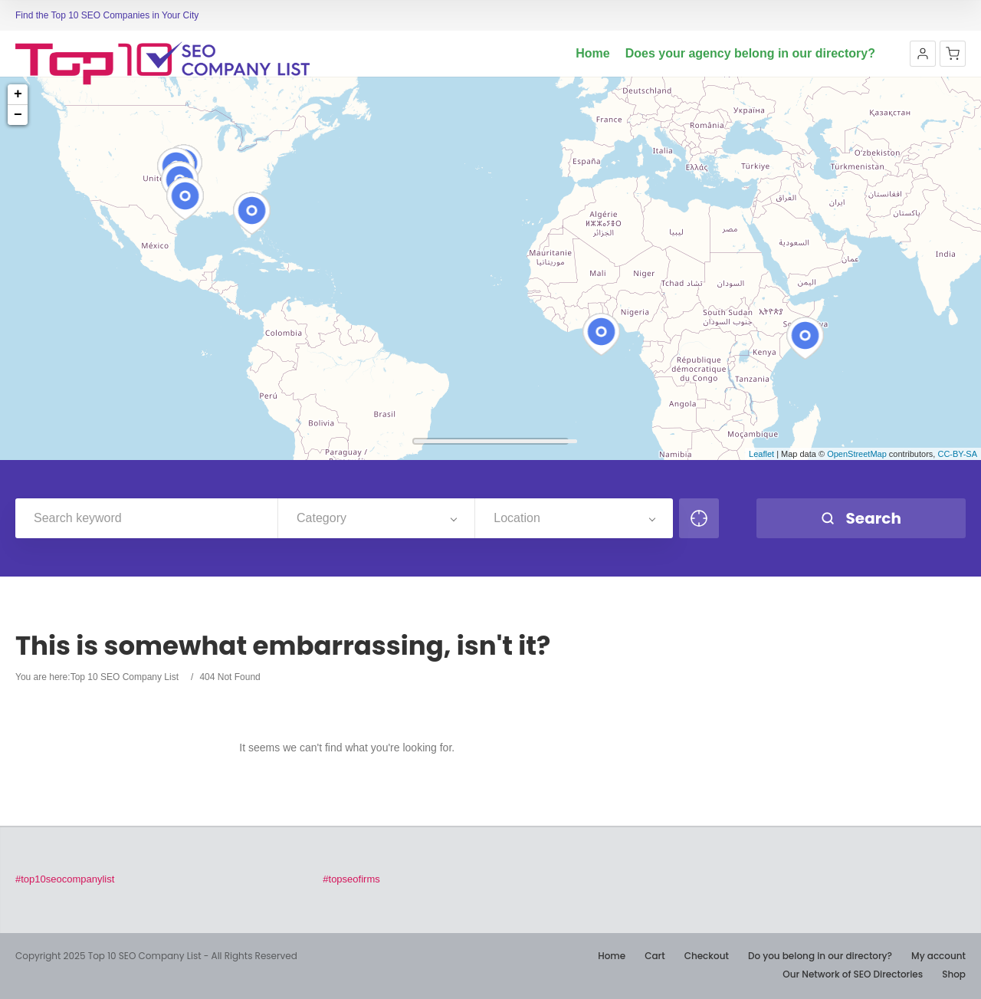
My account (938, 955)
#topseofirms (351, 879)
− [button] (18, 115)
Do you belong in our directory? (820, 955)
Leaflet (761, 453)
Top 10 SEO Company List (125, 677)
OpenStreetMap (857, 453)
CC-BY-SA (957, 453)
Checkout (706, 955)
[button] (923, 54)
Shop (954, 974)
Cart (654, 955)
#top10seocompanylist (64, 879)
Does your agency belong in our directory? (750, 53)
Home (592, 53)
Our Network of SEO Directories (853, 974)
